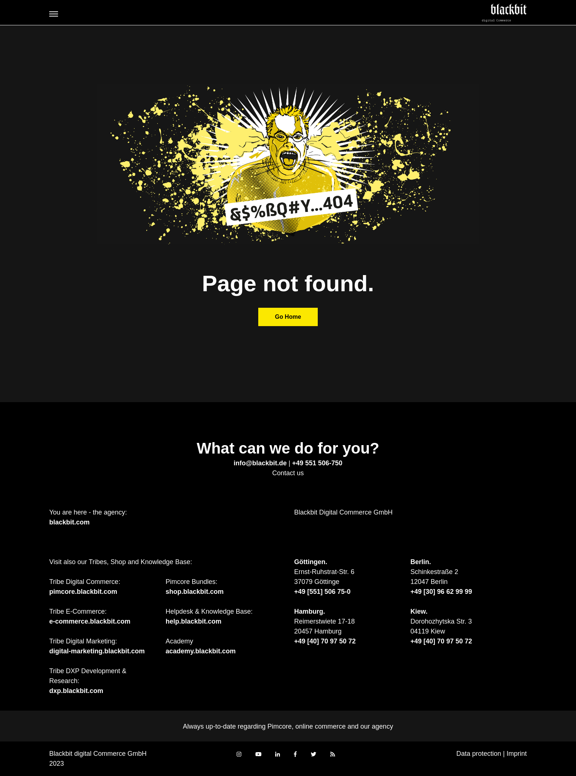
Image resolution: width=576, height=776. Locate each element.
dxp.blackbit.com (76, 690)
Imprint (517, 753)
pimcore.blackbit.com (83, 591)
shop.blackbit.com (195, 591)
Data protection (478, 753)
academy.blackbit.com (201, 651)
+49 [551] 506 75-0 (322, 591)
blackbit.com (69, 522)
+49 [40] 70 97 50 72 (325, 641)
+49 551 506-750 (317, 463)
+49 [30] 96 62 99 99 (441, 591)
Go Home (288, 317)
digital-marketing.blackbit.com (97, 651)
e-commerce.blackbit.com (89, 621)
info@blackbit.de (260, 463)
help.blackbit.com (194, 621)
